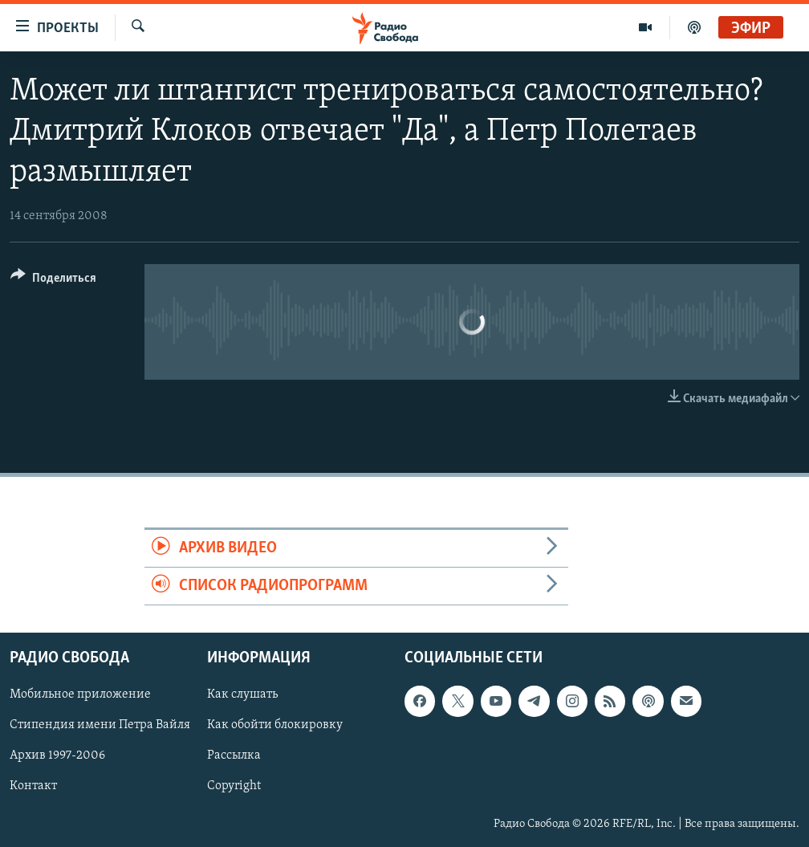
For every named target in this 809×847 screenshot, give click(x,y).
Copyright (234, 786)
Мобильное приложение (80, 695)
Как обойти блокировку (275, 725)
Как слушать (242, 695)
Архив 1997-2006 (57, 756)
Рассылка (234, 756)
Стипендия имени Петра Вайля (100, 725)
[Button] (53, 280)
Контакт (33, 786)
